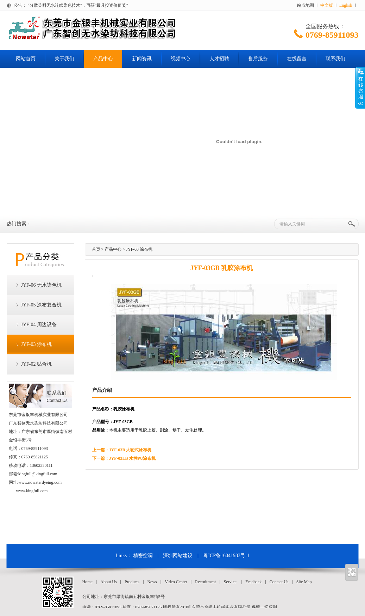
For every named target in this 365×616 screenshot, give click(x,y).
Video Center (176, 581)
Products (132, 581)
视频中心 (180, 58)
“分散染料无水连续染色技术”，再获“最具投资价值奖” (78, 5)
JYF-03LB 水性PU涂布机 (132, 458)
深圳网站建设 (178, 555)
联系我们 (335, 58)
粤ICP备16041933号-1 (226, 555)
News (152, 581)
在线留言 (297, 58)
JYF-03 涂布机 (36, 344)
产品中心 (103, 58)
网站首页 (26, 58)
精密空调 (143, 555)
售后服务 (258, 58)
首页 (96, 249)
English (345, 5)
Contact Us (279, 581)
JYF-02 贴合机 (36, 364)
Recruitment (205, 581)
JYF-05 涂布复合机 (41, 304)
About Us (108, 581)
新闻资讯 (142, 58)
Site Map (304, 581)
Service (230, 581)
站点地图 (305, 5)
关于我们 (64, 58)
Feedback (253, 581)
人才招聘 (219, 58)
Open (360, 88)
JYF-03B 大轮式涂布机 (130, 449)
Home (87, 581)
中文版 (326, 5)
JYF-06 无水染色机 (41, 285)
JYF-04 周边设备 (39, 324)
